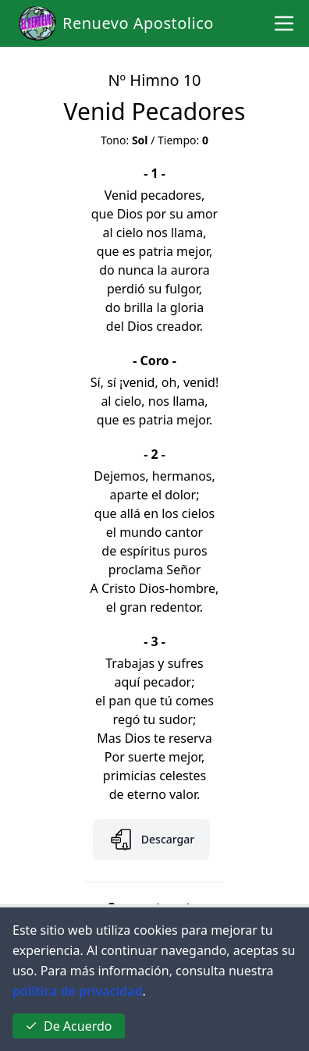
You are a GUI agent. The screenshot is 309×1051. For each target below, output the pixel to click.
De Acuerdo (68, 1026)
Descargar (151, 839)
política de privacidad (77, 991)
